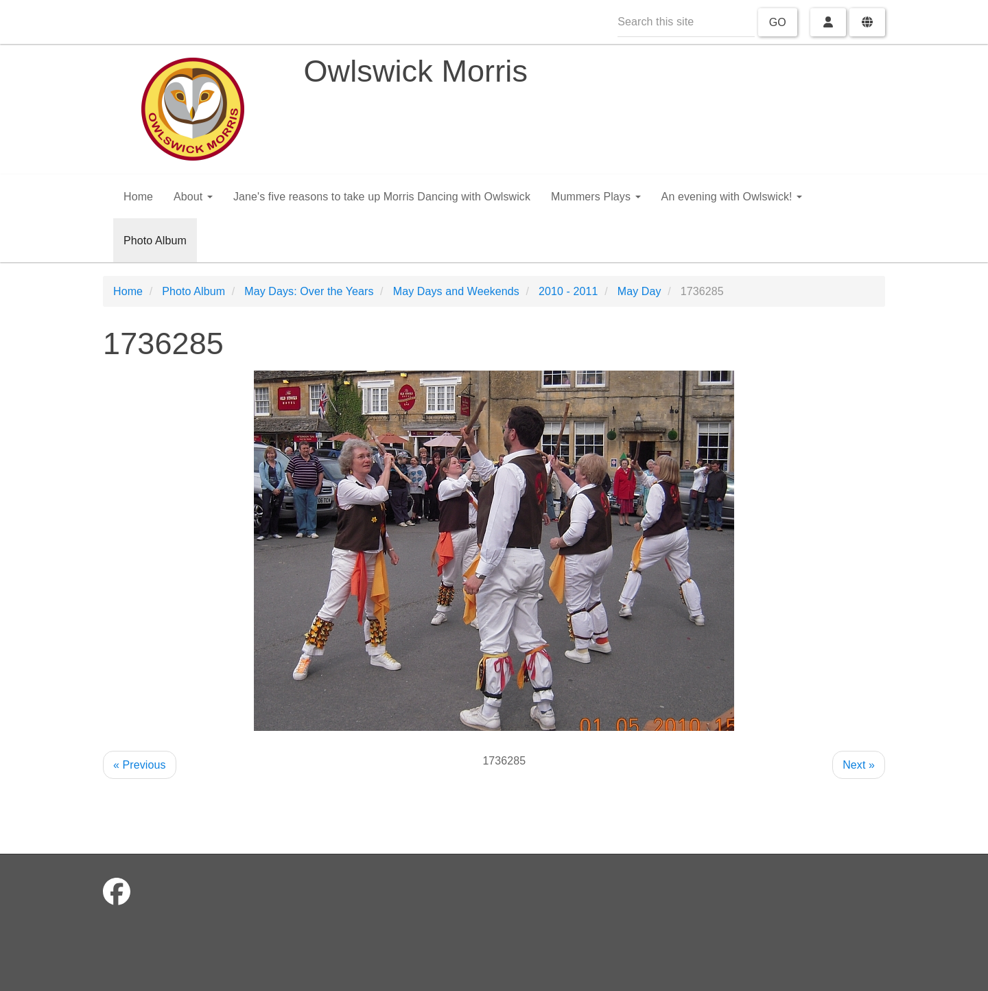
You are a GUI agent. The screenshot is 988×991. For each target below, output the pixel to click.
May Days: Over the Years (308, 291)
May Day (639, 291)
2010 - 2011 (568, 291)
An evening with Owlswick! (732, 196)
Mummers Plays (596, 196)
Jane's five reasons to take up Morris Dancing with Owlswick (381, 196)
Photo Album (155, 240)
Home (138, 196)
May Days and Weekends (456, 291)
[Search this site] (686, 22)
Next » (859, 765)
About (193, 196)
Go (777, 22)
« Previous (139, 765)
